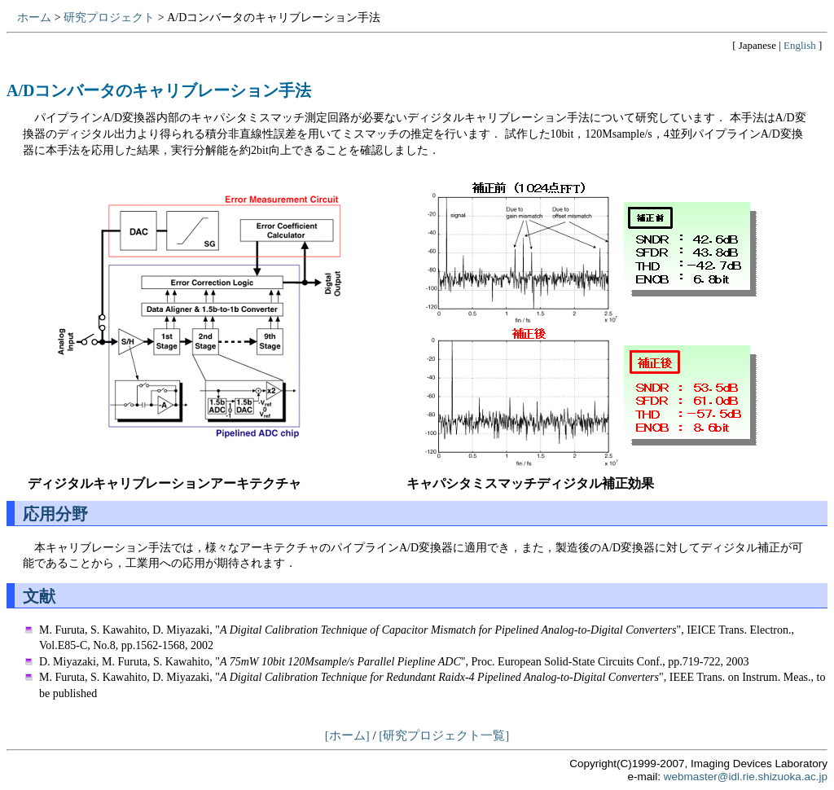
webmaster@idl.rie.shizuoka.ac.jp (745, 776)
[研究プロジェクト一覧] (444, 735)
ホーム (34, 17)
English (800, 45)
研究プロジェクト (109, 17)
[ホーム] (347, 735)
